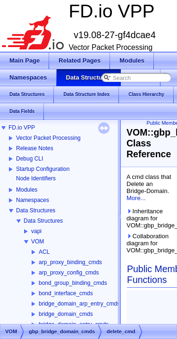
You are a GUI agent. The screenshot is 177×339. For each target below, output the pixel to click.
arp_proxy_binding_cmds (70, 262)
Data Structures (35, 210)
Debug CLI (29, 158)
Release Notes (34, 148)
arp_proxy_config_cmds (69, 272)
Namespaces (32, 200)
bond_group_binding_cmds (73, 283)
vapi (36, 231)
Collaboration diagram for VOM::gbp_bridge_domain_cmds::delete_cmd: (149, 243)
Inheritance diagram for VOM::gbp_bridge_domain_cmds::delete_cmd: (149, 218)
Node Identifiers (36, 178)
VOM (37, 241)
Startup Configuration (42, 169)
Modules (26, 189)
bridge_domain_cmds (66, 314)
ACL (44, 252)
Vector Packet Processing (48, 138)
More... (135, 198)
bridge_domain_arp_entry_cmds (79, 303)
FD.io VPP (21, 127)
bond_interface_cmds (66, 293)
